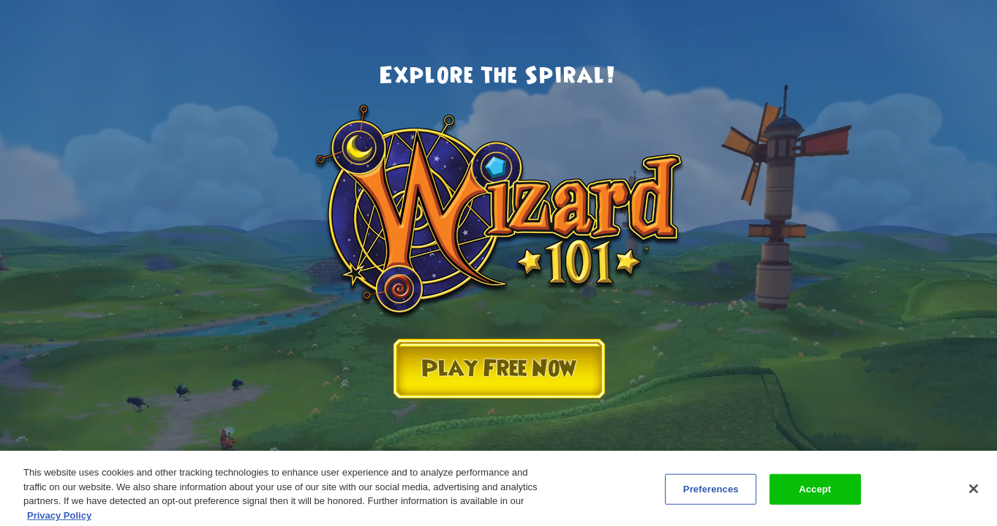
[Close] (974, 492)
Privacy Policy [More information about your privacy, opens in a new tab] (59, 518)
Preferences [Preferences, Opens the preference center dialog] (711, 492)
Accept (815, 492)
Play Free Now (498, 368)
